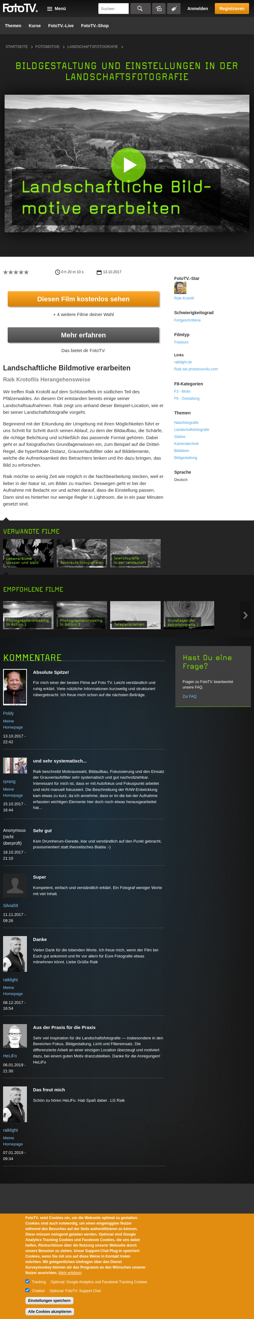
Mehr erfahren (83, 335)
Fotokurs (181, 342)
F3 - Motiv (182, 391)
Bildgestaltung (185, 458)
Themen (13, 25)
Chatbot (38, 1291)
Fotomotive (47, 47)
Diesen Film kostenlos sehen (83, 299)
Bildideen (181, 451)
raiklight (10, 979)
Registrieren (232, 8)
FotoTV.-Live (61, 25)
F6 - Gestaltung (187, 398)
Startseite (17, 47)
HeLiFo (10, 1055)
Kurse (35, 25)
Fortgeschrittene (187, 320)
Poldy (8, 713)
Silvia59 (10, 905)
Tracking (39, 1282)
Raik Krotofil (184, 298)
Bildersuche (159, 8)
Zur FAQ (189, 696)
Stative (179, 437)
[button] (128, 165)
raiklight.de (183, 362)
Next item (245, 615)
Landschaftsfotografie (92, 47)
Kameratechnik (186, 444)
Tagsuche (174, 8)
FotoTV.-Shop (95, 25)
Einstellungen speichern (49, 1301)
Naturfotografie (186, 423)
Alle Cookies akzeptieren (49, 1312)
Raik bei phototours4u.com (196, 369)
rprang (9, 781)
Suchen (140, 8)
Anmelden (197, 8)
